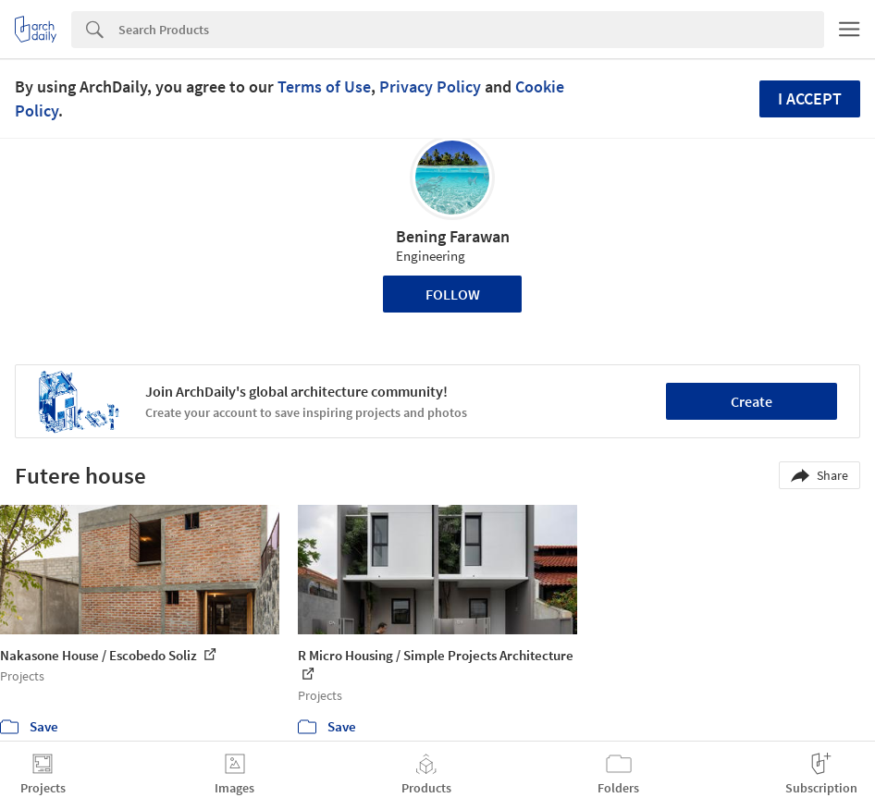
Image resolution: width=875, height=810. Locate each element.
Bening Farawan (453, 236)
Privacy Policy (430, 86)
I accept (810, 98)
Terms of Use (324, 86)
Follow (452, 294)
